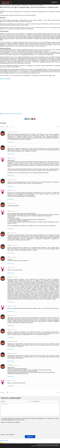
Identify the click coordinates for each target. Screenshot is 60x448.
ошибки (20, 113)
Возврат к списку (4, 440)
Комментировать (10, 142)
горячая (15, 113)
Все (12, 126)
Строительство (7, 5)
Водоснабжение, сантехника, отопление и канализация (32, 5)
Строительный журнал (16, 5)
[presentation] (7, 428)
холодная (10, 113)
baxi (4, 113)
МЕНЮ (55, 2)
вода (6, 113)
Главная (1, 5)
